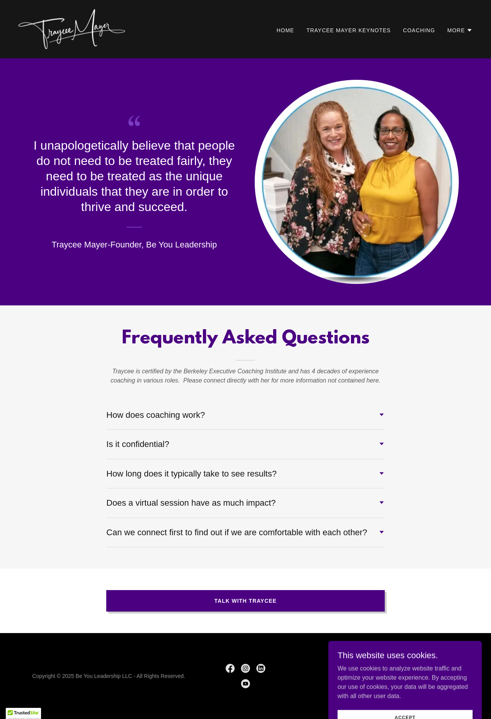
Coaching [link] (419, 30)
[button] (460, 30)
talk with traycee (245, 601)
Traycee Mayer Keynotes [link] (348, 30)
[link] (71, 28)
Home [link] (285, 30)
